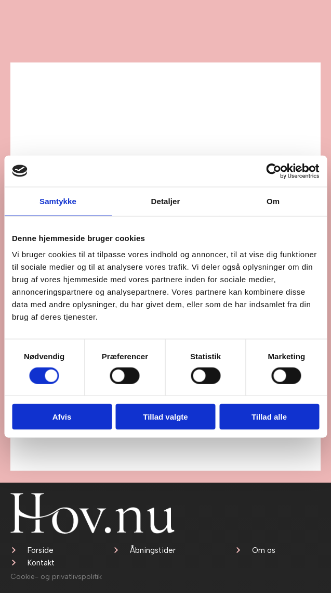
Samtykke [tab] (57, 200)
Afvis (62, 416)
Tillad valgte (165, 416)
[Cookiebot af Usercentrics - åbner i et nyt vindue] (273, 171)
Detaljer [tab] (165, 200)
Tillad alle (269, 416)
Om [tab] (273, 200)
